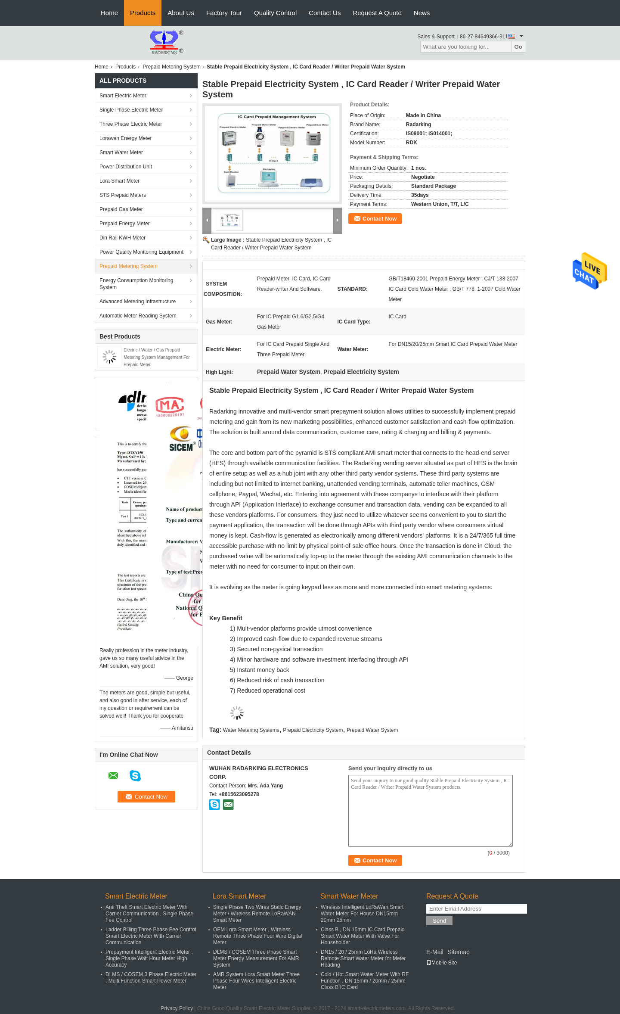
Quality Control (275, 12)
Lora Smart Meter (119, 181)
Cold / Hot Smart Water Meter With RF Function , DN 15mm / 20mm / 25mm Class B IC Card (365, 980)
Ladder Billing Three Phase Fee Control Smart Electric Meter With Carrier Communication (150, 936)
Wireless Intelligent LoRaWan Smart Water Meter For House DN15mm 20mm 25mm (362, 913)
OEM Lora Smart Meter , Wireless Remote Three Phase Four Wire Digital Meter (257, 936)
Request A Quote (377, 12)
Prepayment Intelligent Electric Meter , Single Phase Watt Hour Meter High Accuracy (149, 958)
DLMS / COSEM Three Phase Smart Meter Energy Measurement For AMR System (256, 958)
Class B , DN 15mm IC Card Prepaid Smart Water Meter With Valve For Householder (363, 936)
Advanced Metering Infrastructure (137, 302)
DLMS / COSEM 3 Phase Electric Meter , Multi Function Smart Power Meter (150, 977)
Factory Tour (224, 12)
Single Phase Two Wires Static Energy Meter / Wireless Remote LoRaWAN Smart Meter (257, 913)
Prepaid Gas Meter (121, 209)
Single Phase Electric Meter (131, 110)
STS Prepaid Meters (122, 195)
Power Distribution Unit (125, 167)
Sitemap (458, 952)
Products (142, 12)
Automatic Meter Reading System (138, 316)
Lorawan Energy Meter (125, 138)
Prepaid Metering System (172, 67)
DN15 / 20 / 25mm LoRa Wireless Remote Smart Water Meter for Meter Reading (363, 958)
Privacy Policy (177, 1008)
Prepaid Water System (372, 730)
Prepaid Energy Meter (124, 224)
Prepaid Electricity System (313, 730)
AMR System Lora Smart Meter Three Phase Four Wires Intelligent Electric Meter (256, 980)
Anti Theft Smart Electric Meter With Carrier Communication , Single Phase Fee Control (149, 913)
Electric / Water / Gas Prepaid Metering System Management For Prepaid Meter (157, 357)
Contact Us (325, 12)
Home (109, 12)
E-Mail (434, 952)
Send (439, 921)
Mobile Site (441, 963)
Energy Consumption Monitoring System (136, 283)
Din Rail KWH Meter (122, 238)
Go (518, 47)
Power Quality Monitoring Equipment (141, 252)
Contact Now (380, 218)
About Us (180, 12)
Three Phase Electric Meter (130, 124)
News (422, 12)
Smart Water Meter (121, 152)
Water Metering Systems (251, 730)
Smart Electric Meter (122, 96)
